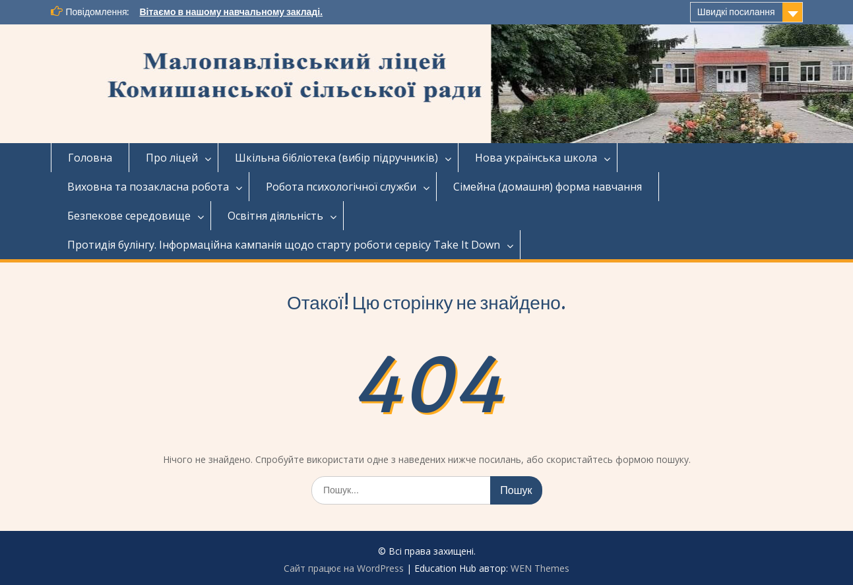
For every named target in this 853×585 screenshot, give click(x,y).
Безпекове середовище (129, 215)
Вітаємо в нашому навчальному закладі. (231, 12)
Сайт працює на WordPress (344, 568)
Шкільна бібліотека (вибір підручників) (336, 157)
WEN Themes (540, 568)
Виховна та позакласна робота (148, 186)
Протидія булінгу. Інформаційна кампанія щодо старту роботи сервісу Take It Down (283, 244)
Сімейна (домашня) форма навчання (547, 186)
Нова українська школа (536, 157)
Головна (90, 157)
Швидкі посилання (736, 12)
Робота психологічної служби (341, 186)
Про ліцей (172, 157)
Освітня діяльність (275, 215)
